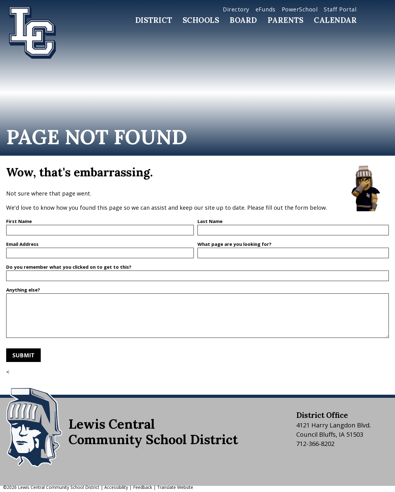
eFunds (266, 9)
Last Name (210, 221)
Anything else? (23, 290)
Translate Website (175, 487)
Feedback (142, 487)
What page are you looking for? (235, 244)
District (153, 20)
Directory (236, 9)
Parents (286, 20)
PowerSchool (300, 9)
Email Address (22, 244)
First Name (19, 221)
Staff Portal (340, 9)
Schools (201, 20)
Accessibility (116, 487)
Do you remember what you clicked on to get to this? (68, 267)
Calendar (335, 20)
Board (243, 20)
